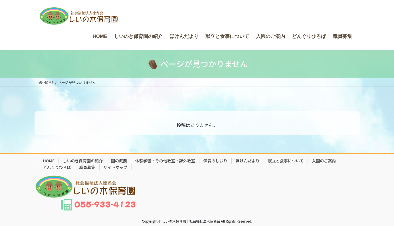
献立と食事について (286, 161)
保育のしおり (215, 161)
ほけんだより (248, 161)
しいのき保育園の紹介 (83, 161)
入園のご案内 (324, 161)
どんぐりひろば (57, 167)
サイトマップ (116, 167)
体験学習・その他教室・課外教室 (165, 161)
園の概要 (119, 161)
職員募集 (87, 167)
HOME (49, 161)
